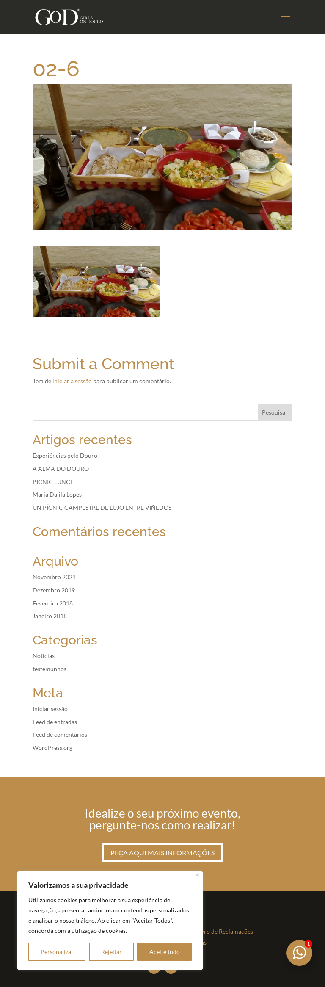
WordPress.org (52, 747)
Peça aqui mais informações (162, 853)
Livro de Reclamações (224, 931)
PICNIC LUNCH (54, 481)
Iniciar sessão (50, 708)
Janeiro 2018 (50, 615)
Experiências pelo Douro (65, 455)
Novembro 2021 (54, 577)
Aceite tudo (164, 951)
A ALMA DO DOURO (61, 468)
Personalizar (57, 951)
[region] (110, 920)
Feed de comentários (60, 734)
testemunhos (49, 668)
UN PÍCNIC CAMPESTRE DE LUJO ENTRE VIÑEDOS (102, 507)
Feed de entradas (55, 721)
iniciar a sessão (72, 380)
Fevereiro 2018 (53, 603)
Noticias (44, 655)
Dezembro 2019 (54, 590)
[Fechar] (197, 875)
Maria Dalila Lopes (57, 494)
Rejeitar (111, 951)
